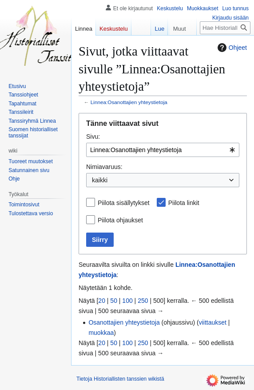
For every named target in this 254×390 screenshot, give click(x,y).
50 (113, 300)
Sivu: (93, 136)
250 (143, 300)
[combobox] (162, 150)
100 (127, 300)
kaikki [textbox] (99, 180)
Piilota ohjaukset (120, 220)
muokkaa (101, 332)
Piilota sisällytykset (124, 202)
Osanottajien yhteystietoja (123, 322)
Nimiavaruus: (104, 166)
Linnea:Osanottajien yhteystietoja (129, 102)
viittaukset (212, 322)
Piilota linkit (183, 202)
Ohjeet (231, 47)
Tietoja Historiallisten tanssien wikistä (120, 379)
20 (101, 300)
